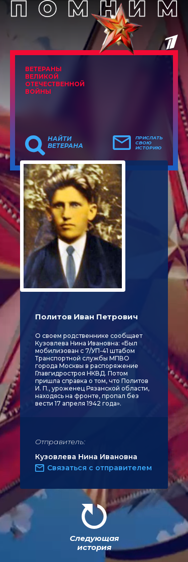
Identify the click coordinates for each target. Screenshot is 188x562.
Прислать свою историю (149, 142)
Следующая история (94, 542)
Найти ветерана (65, 142)
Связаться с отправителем (99, 467)
